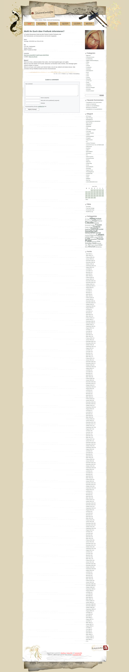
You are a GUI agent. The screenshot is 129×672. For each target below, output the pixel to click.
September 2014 (90, 487)
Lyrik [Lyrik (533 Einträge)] (87, 238)
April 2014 (88, 496)
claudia (87, 104)
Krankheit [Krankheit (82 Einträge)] (87, 235)
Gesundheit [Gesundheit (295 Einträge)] (90, 233)
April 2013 (88, 516)
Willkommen (89, 24)
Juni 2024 (88, 290)
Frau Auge (88, 131)
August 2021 (89, 348)
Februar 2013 (89, 519)
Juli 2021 (88, 349)
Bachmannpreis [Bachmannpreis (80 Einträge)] (88, 221)
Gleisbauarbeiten (90, 136)
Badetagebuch (89, 119)
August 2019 (89, 388)
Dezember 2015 (89, 462)
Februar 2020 (89, 378)
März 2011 (88, 558)
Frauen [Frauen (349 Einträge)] (98, 225)
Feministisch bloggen (91, 129)
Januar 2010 (89, 582)
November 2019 (89, 383)
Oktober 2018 (89, 405)
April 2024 (88, 294)
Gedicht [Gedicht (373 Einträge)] (96, 227)
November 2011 (89, 545)
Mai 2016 (88, 454)
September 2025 (90, 265)
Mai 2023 (88, 312)
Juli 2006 (88, 627)
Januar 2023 (89, 319)
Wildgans (88, 178)
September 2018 (90, 407)
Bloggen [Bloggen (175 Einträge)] (95, 221)
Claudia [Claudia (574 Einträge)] (89, 222)
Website (43, 103)
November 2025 (89, 262)
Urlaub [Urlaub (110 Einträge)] (96, 245)
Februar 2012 (89, 540)
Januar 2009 (89, 602)
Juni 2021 (88, 351)
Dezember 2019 (89, 381)
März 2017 (88, 437)
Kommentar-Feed (90, 209)
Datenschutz (53, 24)
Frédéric (88, 134)
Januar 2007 (89, 624)
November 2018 (89, 403)
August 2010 (89, 570)
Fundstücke (88, 67)
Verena (87, 175)
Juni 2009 (88, 594)
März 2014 (88, 498)
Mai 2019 (88, 393)
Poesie (87, 82)
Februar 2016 (89, 459)
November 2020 (89, 363)
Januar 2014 (89, 501)
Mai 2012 (88, 535)
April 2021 (88, 354)
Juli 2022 (88, 329)
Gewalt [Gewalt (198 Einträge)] (98, 233)
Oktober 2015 (89, 466)
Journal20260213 (95, 105)
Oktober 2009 (89, 587)
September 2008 (90, 609)
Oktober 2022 (89, 324)
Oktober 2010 (89, 567)
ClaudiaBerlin (89, 102)
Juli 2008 (88, 612)
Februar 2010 (89, 580)
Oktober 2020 (89, 365)
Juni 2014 (88, 493)
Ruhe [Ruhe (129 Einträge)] (98, 241)
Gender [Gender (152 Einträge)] (101, 229)
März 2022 (88, 336)
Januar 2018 (89, 420)
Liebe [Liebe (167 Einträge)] (91, 237)
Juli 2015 (88, 471)
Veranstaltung (76, 73)
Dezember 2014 (89, 482)
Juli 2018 (88, 410)
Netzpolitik (88, 79)
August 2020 (89, 368)
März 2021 (88, 356)
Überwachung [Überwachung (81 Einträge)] (98, 246)
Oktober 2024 (89, 284)
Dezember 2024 (89, 280)
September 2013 (90, 508)
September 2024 (90, 285)
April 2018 (88, 415)
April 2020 (88, 375)
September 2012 (90, 528)
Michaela (88, 107)
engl (87, 128)
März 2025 (88, 275)
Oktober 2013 (89, 506)
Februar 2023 (89, 317)
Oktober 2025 (89, 264)
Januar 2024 (89, 299)
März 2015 (88, 477)
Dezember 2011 (89, 543)
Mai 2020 (88, 373)
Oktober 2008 (89, 607)
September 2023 (90, 306)
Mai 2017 (88, 434)
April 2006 (88, 632)
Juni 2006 (88, 629)
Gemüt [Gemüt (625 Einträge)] (94, 228)
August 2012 (89, 530)
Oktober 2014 (89, 486)
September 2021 (90, 346)
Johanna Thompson (90, 143)
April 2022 (88, 334)
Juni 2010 (88, 573)
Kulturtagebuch (89, 70)
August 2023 (89, 307)
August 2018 (89, 408)
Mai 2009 (88, 595)
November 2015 (89, 464)
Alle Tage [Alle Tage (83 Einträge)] (87, 219)
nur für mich (89, 80)
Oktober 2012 (89, 526)
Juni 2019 (88, 391)
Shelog (87, 160)
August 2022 (89, 328)
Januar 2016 (89, 461)
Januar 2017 (89, 440)
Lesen (87, 75)
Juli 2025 (88, 269)
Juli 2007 (88, 620)
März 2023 (88, 316)
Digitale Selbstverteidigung (92, 60)
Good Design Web (77, 654)
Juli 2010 (88, 572)
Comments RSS (78, 653)
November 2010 (89, 565)
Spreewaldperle (89, 166)
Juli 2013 (88, 511)
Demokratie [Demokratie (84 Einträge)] (87, 225)
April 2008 (88, 617)
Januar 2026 (89, 258)
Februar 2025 (89, 277)
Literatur (88, 77)
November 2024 (89, 282)
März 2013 (88, 518)
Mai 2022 (88, 333)
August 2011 (89, 550)
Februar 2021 (89, 358)
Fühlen (87, 62)
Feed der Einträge (90, 208)
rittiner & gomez (89, 156)
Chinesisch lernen (90, 57)
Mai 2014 (88, 494)
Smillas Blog (89, 163)
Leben (87, 74)
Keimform (88, 148)
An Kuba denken (98, 102)
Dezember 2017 (89, 422)
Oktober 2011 (89, 546)
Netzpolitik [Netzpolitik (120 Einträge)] (93, 239)
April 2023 (88, 314)
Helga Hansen (89, 139)
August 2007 (89, 619)
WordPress (63, 653)
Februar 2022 (89, 338)
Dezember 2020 (89, 361)
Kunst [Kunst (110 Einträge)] (94, 235)
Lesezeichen (77, 24)
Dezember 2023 (89, 301)
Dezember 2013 (89, 503)
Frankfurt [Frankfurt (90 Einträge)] (93, 225)
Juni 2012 (88, 533)
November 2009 (89, 585)
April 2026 (88, 253)
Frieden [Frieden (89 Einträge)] (87, 227)
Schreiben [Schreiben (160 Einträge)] (88, 243)
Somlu (87, 165)
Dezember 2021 (89, 341)
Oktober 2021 (89, 344)
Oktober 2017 (89, 425)
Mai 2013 (88, 514)
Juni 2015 (88, 472)
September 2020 (90, 366)
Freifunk (64, 73)
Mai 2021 (88, 353)
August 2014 (89, 489)
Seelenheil (93, 104)
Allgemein (88, 55)
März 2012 (88, 538)
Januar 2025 (89, 279)
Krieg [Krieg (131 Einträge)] (91, 235)
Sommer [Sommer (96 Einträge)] (99, 243)
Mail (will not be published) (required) (50, 100)
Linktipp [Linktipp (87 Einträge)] (95, 237)
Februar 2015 (89, 479)
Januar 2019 (89, 400)
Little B (87, 149)
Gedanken (88, 69)
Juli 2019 (88, 390)
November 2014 (89, 484)
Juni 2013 (88, 513)
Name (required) (45, 97)
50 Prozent (88, 116)
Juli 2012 (88, 531)
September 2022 (90, 326)
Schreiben (88, 89)
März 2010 (88, 578)
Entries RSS (69, 653)
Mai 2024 (88, 292)
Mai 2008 (88, 615)
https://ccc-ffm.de (33, 56)
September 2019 (90, 386)
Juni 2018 (88, 412)
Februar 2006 (89, 636)
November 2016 (89, 444)
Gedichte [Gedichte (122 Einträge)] (87, 229)
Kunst (87, 72)
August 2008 (89, 610)
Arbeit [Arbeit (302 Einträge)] (98, 219)
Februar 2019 (89, 398)
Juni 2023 (88, 311)
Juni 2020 (88, 371)
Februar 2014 (89, 499)
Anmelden (88, 206)
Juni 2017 (88, 432)
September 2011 (90, 548)
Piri (87, 154)
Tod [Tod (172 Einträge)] (89, 245)
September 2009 (90, 588)
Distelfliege (88, 126)
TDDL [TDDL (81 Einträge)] (86, 245)
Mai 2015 (88, 474)
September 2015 (90, 467)
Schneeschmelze (90, 158)
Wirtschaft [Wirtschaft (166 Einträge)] (91, 247)
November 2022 (89, 322)
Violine (87, 176)
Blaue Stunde (89, 122)
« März (86, 199)
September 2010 (90, 568)
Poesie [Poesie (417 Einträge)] (100, 239)
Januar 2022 (89, 339)
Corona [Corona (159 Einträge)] (96, 223)
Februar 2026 (89, 257)
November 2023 (89, 302)
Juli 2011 (88, 551)
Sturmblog (88, 168)
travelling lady (89, 173)
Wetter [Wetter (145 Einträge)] (100, 245)
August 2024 (89, 287)
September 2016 (90, 447)
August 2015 (89, 469)
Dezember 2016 (89, 442)
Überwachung (41, 24)
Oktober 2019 (89, 385)
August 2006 (89, 626)
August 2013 (89, 509)
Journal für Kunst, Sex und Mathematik (95, 144)
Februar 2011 (89, 560)
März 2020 (88, 376)
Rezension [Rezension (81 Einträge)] (94, 241)
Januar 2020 (89, 380)
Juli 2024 (88, 289)
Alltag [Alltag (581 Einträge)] (92, 218)
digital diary (88, 124)
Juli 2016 (88, 450)
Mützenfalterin (89, 151)
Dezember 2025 (89, 260)
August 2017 (89, 429)
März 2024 (88, 296)
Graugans (88, 138)
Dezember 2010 (89, 563)
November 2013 (89, 504)
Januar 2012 (89, 541)
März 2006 (88, 634)
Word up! (88, 180)
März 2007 (88, 622)
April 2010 (88, 577)
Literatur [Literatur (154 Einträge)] (100, 237)
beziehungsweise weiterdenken (93, 121)
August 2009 (89, 590)
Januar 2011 (89, 562)
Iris (87, 141)
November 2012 (89, 525)
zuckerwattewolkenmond (91, 181)
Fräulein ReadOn (90, 133)
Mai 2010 (88, 575)
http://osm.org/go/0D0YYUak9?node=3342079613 (36, 55)
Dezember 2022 (89, 321)
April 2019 (88, 395)
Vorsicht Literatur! (90, 90)
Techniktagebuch (90, 171)
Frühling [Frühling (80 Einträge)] (91, 227)
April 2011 (88, 557)
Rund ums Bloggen (90, 87)
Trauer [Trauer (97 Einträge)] (92, 245)
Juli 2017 (88, 430)
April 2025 (88, 274)
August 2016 (89, 449)
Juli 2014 (88, 491)
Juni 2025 (88, 270)
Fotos (87, 63)
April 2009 (88, 597)
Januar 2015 (89, 481)
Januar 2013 (89, 521)
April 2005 (88, 639)
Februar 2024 (89, 297)
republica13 (88, 85)
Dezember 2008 (89, 604)
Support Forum (89, 170)
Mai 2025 (88, 272)
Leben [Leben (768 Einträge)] (100, 234)
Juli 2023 (88, 309)
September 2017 (90, 427)
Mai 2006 (88, 631)
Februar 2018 (89, 418)
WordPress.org (89, 211)
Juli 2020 (88, 370)
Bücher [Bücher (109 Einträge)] (100, 221)
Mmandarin (88, 153)
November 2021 (89, 343)
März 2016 (88, 457)
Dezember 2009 (89, 583)
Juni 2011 (88, 553)
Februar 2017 (89, 439)
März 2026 (88, 255)
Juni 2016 (88, 452)
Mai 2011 (88, 555)
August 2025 (89, 267)
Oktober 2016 (89, 445)
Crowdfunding (89, 58)
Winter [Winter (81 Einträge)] (86, 246)
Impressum (65, 24)
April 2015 (88, 476)
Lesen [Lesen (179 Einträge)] (87, 237)
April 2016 (88, 455)
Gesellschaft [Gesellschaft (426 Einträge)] (91, 231)
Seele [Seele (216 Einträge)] (94, 243)
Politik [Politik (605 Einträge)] (88, 240)
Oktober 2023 (89, 304)
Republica (88, 84)
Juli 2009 (88, 592)
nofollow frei (41, 106)
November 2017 (89, 423)
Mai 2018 (88, 413)
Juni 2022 (88, 331)
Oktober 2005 (89, 637)
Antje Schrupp (89, 117)
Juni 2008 (88, 614)
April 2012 (88, 536)
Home (29, 24)
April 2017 (88, 435)
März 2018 (88, 417)
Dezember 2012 (89, 523)
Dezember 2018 (89, 402)
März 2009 (88, 599)
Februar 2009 (89, 600)
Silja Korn (88, 161)
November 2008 (89, 605)
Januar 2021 (89, 360)
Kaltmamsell (89, 146)
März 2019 (88, 397)
